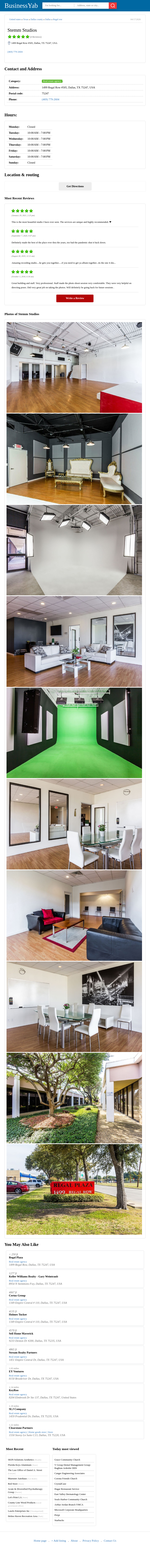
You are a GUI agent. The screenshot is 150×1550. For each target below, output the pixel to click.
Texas (25, 19)
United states (15, 19)
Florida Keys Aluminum (23, 1464)
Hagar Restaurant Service (66, 1489)
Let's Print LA (18, 1497)
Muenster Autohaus (22, 1478)
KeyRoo (14, 1390)
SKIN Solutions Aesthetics (24, 1459)
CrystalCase (60, 1483)
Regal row (57, 19)
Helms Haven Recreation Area (25, 1516)
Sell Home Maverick (21, 1333)
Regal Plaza (16, 1257)
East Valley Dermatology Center (70, 1494)
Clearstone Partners (21, 1427)
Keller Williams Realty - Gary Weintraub (33, 1276)
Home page (40, 1540)
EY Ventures (16, 1371)
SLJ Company (17, 1409)
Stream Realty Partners (23, 1352)
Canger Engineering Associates (69, 1473)
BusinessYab (21, 5)
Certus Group (17, 1295)
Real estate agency (52, 81)
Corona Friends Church (65, 1478)
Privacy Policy (91, 1540)
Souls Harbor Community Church (70, 1499)
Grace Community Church (67, 1459)
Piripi (57, 1515)
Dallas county (36, 19)
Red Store (16, 1483)
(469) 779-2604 (14, 51)
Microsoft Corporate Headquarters (71, 1509)
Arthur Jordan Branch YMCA (68, 1504)
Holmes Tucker (18, 1314)
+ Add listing (58, 1540)
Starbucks (59, 1520)
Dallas (48, 19)
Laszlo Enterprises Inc (25, 1511)
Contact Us (110, 1540)
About (74, 1540)
